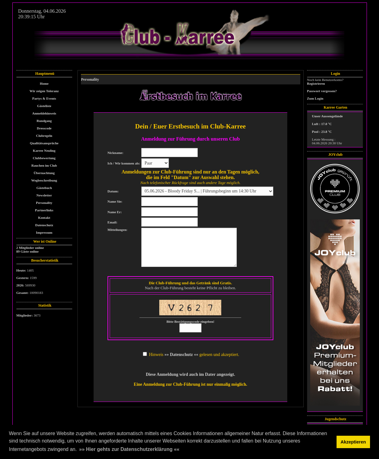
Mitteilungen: (117, 230)
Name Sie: (115, 201)
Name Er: (115, 212)
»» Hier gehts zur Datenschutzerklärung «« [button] (129, 449)
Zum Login (315, 98)
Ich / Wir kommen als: (124, 163)
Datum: (113, 191)
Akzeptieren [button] (353, 441)
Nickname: (115, 153)
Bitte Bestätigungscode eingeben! (190, 321)
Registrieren (316, 83)
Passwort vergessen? (322, 91)
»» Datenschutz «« (181, 354)
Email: (112, 222)
